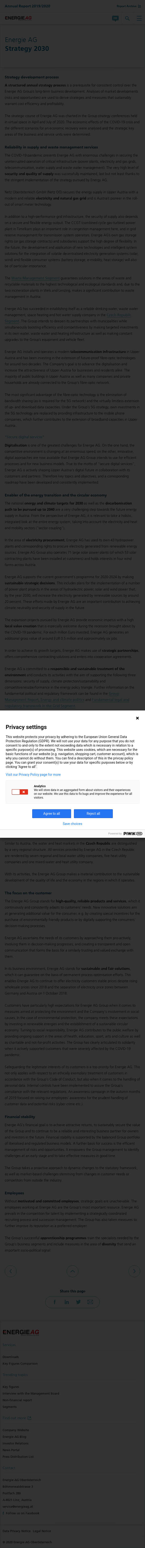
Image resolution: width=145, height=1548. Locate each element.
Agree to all (51, 813)
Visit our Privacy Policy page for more (33, 774)
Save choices (72, 824)
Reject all (93, 813)
